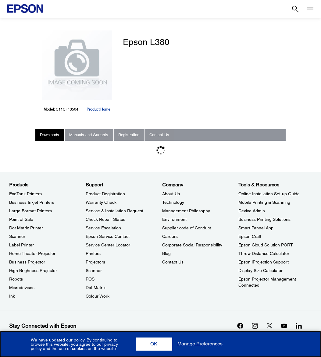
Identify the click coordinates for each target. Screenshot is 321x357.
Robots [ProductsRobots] (16, 279)
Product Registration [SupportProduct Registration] (105, 193)
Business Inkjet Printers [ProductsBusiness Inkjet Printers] (31, 202)
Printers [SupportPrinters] (93, 253)
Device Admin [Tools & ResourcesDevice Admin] (251, 210)
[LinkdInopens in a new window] (298, 325)
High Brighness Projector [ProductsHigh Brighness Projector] (33, 270)
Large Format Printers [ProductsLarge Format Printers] (30, 210)
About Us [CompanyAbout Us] (171, 193)
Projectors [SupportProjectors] (95, 262)
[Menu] (310, 9)
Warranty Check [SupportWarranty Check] (101, 202)
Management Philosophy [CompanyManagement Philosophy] (186, 210)
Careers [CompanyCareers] (170, 236)
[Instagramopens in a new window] (254, 325)
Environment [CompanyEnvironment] (174, 219)
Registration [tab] (128, 135)
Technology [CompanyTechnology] (173, 202)
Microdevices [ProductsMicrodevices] (21, 287)
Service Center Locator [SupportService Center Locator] (108, 244)
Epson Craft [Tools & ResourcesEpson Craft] (249, 236)
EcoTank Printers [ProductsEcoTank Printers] (25, 193)
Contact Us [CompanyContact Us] (173, 262)
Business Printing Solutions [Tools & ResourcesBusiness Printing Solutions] (264, 219)
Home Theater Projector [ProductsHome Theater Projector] (32, 253)
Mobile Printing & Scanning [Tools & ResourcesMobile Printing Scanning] (264, 202)
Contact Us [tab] (159, 135)
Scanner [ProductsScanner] (17, 236)
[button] (154, 344)
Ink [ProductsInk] (12, 296)
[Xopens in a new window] (269, 325)
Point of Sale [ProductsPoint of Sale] (21, 219)
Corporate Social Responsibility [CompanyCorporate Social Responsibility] (192, 244)
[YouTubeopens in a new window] (284, 325)
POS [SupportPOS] (90, 279)
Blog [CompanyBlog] (166, 253)
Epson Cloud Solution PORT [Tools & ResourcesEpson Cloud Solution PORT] (265, 244)
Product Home (98, 109)
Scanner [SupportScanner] (94, 270)
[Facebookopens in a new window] (240, 325)
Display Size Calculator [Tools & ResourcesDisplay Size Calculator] (260, 270)
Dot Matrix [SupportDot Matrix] (95, 287)
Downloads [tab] (49, 135)
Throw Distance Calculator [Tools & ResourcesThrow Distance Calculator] (263, 253)
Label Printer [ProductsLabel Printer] (21, 244)
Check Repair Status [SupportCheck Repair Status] (105, 219)
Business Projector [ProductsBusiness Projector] (27, 262)
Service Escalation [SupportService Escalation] (103, 227)
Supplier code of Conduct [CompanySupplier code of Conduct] (186, 227)
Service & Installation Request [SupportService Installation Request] (114, 210)
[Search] (295, 9)
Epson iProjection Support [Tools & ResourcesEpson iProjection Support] (263, 262)
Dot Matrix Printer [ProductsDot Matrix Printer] (26, 227)
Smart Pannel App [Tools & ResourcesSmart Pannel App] (255, 227)
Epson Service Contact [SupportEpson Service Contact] (108, 236)
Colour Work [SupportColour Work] (97, 296)
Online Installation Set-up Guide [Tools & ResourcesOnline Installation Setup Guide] (269, 193)
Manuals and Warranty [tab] (88, 135)
